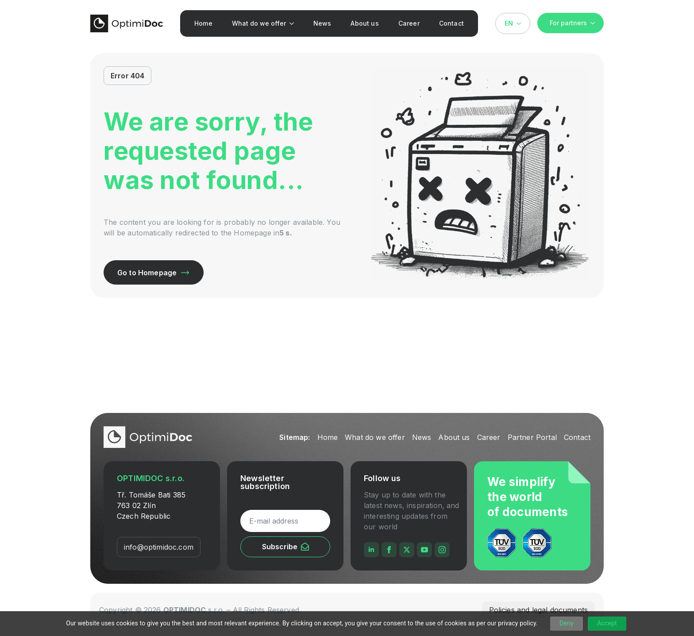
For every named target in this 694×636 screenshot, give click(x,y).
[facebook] (389, 549)
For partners (568, 23)
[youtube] (424, 549)
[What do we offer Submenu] (293, 23)
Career (409, 23)
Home (203, 23)
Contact (451, 23)
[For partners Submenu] (595, 23)
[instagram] (442, 549)
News (322, 23)
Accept (607, 623)
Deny (566, 623)
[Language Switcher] (521, 23)
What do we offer (259, 23)
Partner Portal (532, 437)
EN (509, 23)
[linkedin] (371, 549)
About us (364, 23)
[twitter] (406, 549)
